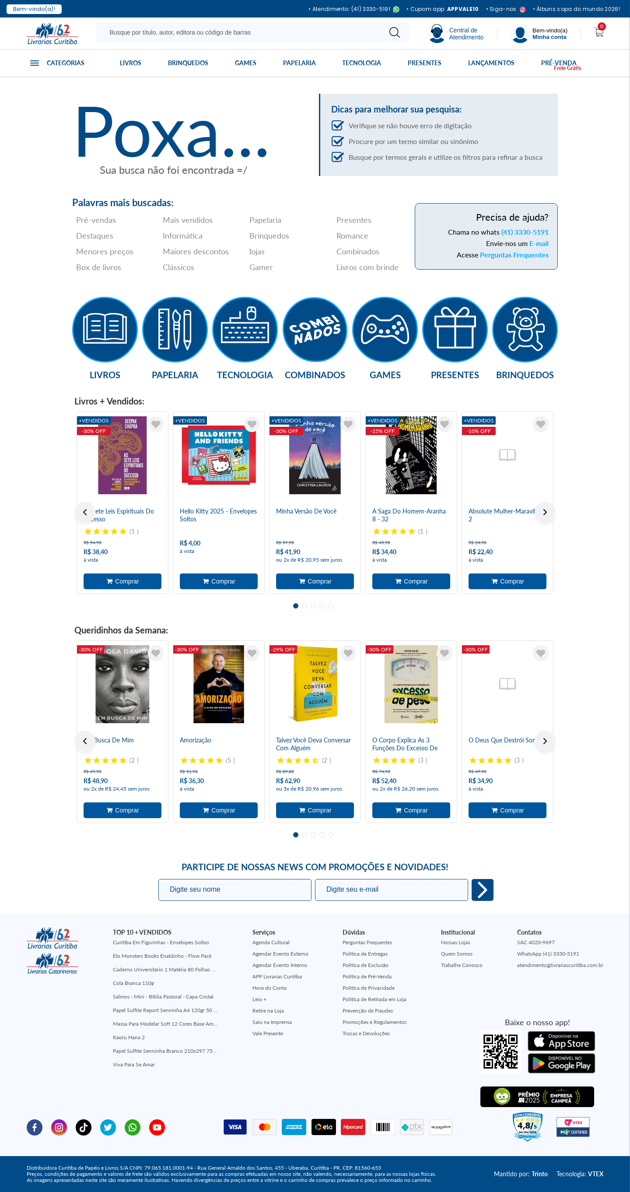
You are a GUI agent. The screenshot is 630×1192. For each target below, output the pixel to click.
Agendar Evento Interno (279, 965)
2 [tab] (304, 605)
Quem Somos (456, 953)
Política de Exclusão (365, 965)
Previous (84, 512)
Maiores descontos (196, 251)
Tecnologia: (579, 1174)
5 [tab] (330, 605)
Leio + (259, 999)
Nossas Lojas (455, 942)
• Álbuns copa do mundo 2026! (576, 9)
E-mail (539, 243)
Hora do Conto (269, 988)
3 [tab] (313, 605)
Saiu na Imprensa (272, 1022)
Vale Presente (267, 1033)
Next (545, 512)
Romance (352, 235)
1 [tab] (295, 605)
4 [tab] (322, 605)
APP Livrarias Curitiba (277, 976)
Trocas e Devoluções (366, 1033)
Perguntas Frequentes (514, 254)
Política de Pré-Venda (367, 976)
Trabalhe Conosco (462, 965)
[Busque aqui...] (240, 32)
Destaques (94, 235)
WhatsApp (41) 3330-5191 (548, 953)
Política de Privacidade (369, 988)
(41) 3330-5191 (525, 232)
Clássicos (178, 267)
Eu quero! (483, 890)
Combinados (357, 251)
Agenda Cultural (271, 942)
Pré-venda (559, 63)
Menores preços (104, 251)
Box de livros (98, 267)
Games (245, 63)
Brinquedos (188, 63)
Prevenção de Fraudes (368, 1010)
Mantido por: (521, 1174)
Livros (130, 63)
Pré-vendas (96, 220)
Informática (183, 235)
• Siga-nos (506, 9)
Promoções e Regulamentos (374, 1022)
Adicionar (122, 581)
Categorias (65, 63)
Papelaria (299, 63)
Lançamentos (491, 63)
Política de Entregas (365, 953)
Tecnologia (361, 63)
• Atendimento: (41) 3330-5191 (353, 9)
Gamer (261, 267)
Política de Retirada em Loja (374, 999)
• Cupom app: (442, 9)
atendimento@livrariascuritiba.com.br (560, 965)
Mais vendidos (188, 220)
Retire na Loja (268, 1010)
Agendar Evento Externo (280, 953)
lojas (257, 251)
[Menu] (539, 33)
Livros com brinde (367, 267)
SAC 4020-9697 (536, 942)
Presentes (424, 63)
